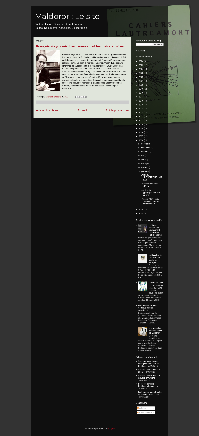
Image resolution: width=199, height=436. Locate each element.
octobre (145, 151)
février (144, 167)
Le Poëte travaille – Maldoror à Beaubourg (148, 385)
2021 (141, 81)
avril (143, 159)
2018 (141, 93)
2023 (141, 73)
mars (143, 163)
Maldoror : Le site (67, 16)
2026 (141, 61)
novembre (146, 148)
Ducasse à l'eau (156, 282)
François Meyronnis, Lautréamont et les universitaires (80, 46)
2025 (141, 65)
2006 (141, 140)
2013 (141, 112)
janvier (144, 171)
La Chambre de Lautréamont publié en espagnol (155, 259)
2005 (141, 209)
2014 (141, 108)
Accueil (82, 110)
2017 (141, 97)
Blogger (111, 428)
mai (143, 155)
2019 (141, 89)
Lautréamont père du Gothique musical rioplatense (147, 307)
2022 (141, 77)
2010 (141, 124)
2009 (141, 128)
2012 (141, 116)
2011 (141, 120)
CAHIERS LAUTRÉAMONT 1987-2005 (152, 177)
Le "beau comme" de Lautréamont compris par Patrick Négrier (155, 230)
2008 (141, 132)
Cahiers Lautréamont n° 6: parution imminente (149, 376)
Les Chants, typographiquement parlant (150, 192)
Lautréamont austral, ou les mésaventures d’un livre (150, 393)
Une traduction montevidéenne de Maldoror (155, 330)
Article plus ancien (117, 110)
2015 (141, 105)
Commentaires (144, 412)
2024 (141, 69)
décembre (146, 144)
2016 (141, 101)
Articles (141, 408)
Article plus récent (47, 110)
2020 (141, 85)
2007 (141, 136)
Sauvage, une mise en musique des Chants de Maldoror (148, 363)
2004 (141, 213)
